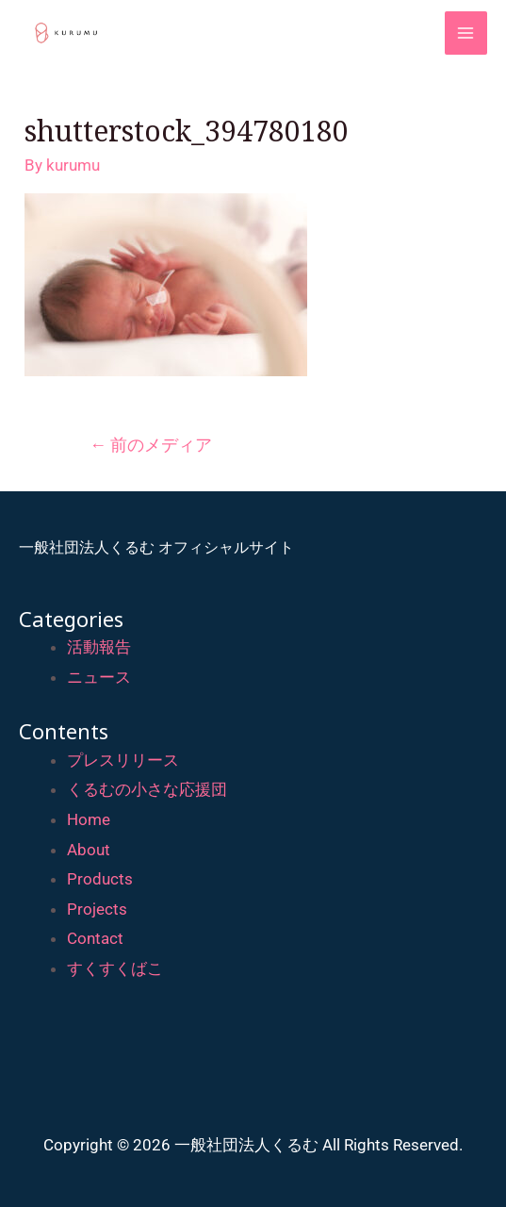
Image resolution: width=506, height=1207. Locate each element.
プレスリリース (123, 760)
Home (88, 819)
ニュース (99, 677)
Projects (97, 909)
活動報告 (99, 646)
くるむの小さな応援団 (147, 789)
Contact (95, 938)
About (88, 849)
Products (100, 878)
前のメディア (151, 445)
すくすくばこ (115, 968)
